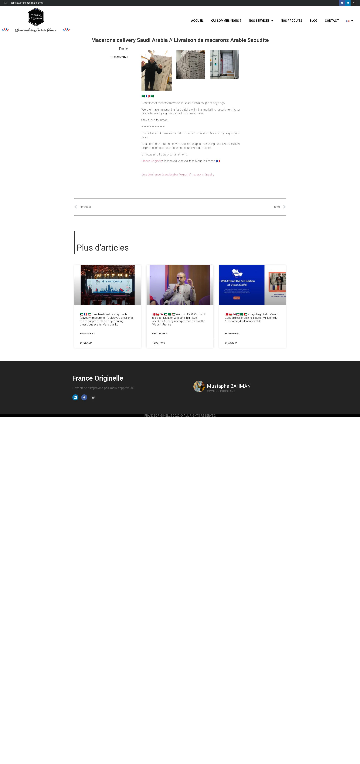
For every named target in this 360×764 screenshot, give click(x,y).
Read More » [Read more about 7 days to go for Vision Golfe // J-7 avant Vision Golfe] (232, 333)
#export (183, 174)
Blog (313, 20)
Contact (332, 20)
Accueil (197, 20)
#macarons (196, 174)
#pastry (209, 174)
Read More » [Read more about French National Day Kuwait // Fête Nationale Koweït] (87, 333)
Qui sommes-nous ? (226, 20)
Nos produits (291, 20)
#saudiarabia (169, 174)
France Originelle (151, 161)
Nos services (261, 20)
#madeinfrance (151, 174)
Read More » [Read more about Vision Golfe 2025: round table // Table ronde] (159, 333)
